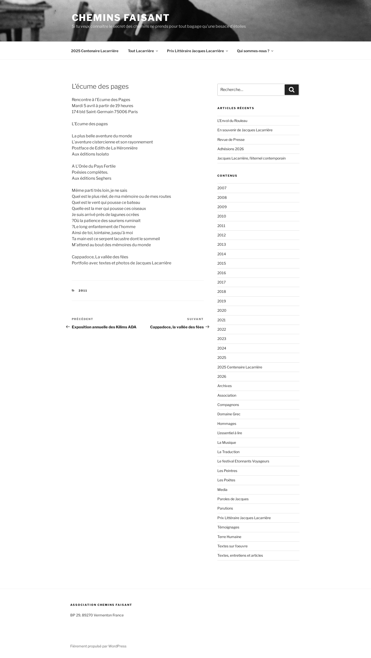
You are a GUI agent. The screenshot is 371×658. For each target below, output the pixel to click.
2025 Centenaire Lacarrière (94, 51)
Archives (224, 386)
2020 (221, 310)
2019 (221, 301)
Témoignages (228, 527)
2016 (221, 273)
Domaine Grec (229, 414)
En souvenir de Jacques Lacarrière (245, 130)
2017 (221, 282)
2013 (221, 244)
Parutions (225, 508)
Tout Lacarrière (143, 51)
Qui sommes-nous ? (255, 51)
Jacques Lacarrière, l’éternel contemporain (251, 158)
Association (226, 395)
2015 (221, 263)
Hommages (226, 423)
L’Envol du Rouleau (232, 120)
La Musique (226, 442)
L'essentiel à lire (229, 433)
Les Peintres (227, 470)
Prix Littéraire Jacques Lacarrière (198, 51)
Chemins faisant (121, 17)
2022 (221, 329)
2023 (221, 338)
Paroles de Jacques (233, 499)
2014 (221, 254)
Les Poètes (226, 480)
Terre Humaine (229, 537)
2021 (221, 320)
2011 (83, 290)
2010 (221, 216)
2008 (222, 197)
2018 (221, 291)
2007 (221, 188)
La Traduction (228, 452)
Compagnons (228, 404)
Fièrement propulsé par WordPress (98, 646)
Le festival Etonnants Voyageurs (243, 461)
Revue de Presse (231, 139)
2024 (221, 348)
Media (222, 489)
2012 (221, 235)
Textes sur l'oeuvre (232, 546)
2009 (222, 207)
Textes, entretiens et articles (240, 555)
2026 (221, 376)
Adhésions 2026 (230, 149)
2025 (221, 357)
